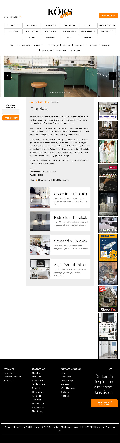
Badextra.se (9, 380)
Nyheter (14, 45)
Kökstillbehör (88, 31)
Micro (32, 37)
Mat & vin (26, 45)
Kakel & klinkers (107, 25)
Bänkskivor (50, 25)
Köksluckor (50, 31)
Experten (66, 45)
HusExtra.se (47, 50)
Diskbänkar (69, 25)
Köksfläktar (32, 31)
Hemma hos (80, 45)
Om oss (5, 17)
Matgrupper (107, 31)
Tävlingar (105, 45)
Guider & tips (53, 45)
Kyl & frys (13, 31)
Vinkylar (88, 37)
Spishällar (50, 37)
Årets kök (93, 45)
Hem (32, 102)
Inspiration (38, 45)
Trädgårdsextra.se (12, 377)
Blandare (32, 25)
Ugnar (69, 37)
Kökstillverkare (42, 102)
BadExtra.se (61, 50)
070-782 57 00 (87, 427)
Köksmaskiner (69, 31)
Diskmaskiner (13, 25)
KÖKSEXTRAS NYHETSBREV (11, 107)
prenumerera (108, 16)
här (36, 180)
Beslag (88, 25)
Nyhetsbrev (75, 50)
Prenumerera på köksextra (104, 403)
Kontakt (14, 17)
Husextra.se (9, 373)
